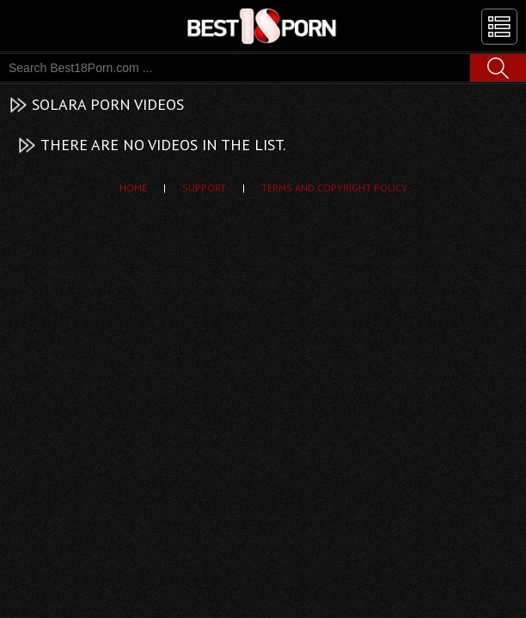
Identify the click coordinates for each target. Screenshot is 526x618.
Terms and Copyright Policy (334, 187)
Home (133, 187)
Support (204, 187)
